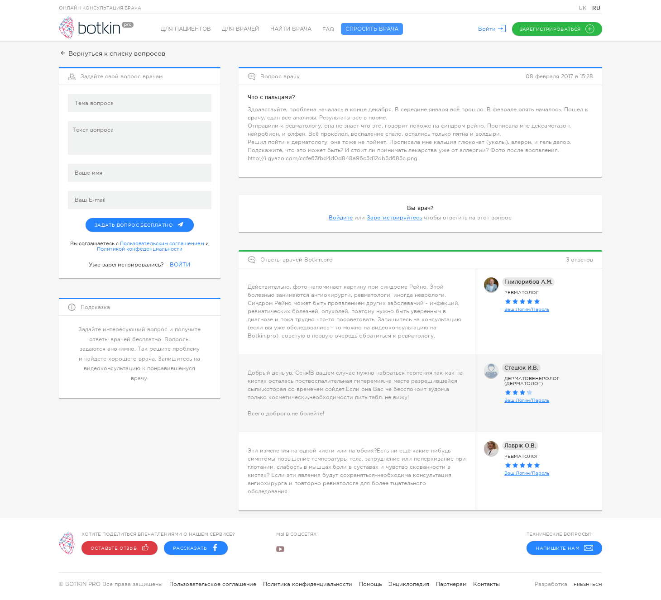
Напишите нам (564, 548)
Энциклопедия (408, 584)
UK (584, 8)
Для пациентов (186, 29)
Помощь (370, 584)
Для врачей (240, 29)
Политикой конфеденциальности (139, 248)
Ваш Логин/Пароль (526, 308)
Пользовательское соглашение (212, 584)
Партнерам (451, 584)
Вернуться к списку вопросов (112, 53)
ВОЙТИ (180, 264)
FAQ (329, 29)
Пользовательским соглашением (162, 242)
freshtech (588, 584)
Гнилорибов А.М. (528, 281)
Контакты (486, 584)
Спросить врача (372, 29)
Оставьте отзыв (119, 548)
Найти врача (291, 29)
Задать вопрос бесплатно (144, 222)
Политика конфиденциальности (307, 584)
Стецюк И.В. (521, 367)
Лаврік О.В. (520, 445)
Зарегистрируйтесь (394, 217)
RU (596, 8)
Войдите (341, 217)
